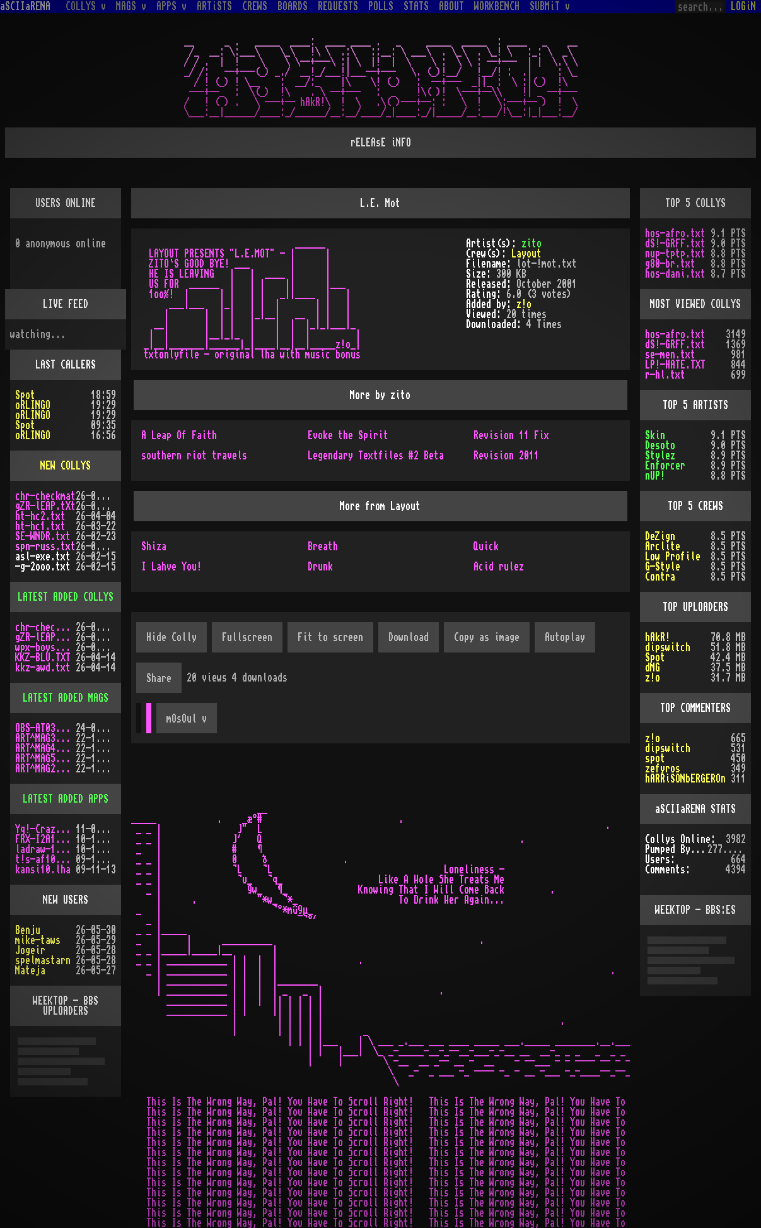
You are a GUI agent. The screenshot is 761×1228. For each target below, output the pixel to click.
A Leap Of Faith (179, 435)
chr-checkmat (45, 496)
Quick (486, 546)
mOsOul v (186, 719)
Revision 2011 (506, 456)
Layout (526, 254)
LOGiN (743, 6)
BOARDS (292, 6)
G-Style (662, 567)
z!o (524, 304)
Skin (655, 435)
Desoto (660, 445)
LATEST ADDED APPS (65, 799)
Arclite (662, 546)
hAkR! (657, 637)
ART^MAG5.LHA (45, 758)
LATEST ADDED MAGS (65, 698)
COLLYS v (86, 6)
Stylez (660, 456)
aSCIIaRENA (25, 6)
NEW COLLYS (65, 466)
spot (655, 758)
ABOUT (451, 6)
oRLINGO (32, 405)
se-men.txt (670, 355)
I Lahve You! (171, 567)
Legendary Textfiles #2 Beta (376, 456)
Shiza (153, 546)
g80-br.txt (670, 264)
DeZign (660, 536)
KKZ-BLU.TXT (43, 657)
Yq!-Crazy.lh (45, 829)
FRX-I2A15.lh (45, 839)
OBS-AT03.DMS (45, 728)
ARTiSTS (214, 6)
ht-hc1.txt (40, 526)
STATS (416, 6)
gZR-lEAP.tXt (45, 506)
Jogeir (30, 950)
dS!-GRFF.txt (675, 244)
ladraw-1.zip (45, 849)
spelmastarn (43, 960)
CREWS (254, 6)
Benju (27, 930)
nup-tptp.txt (675, 254)
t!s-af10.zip (45, 859)
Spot (25, 395)
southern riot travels (194, 456)
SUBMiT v (550, 6)
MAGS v (131, 6)
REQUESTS (338, 6)
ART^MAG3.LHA (45, 738)
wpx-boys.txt (45, 647)
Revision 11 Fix (511, 435)
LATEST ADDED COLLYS (65, 597)
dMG (652, 668)
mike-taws (38, 940)
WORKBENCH (497, 6)
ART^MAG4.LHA (45, 748)
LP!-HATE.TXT (675, 365)
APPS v (171, 6)
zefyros (662, 769)
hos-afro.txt (675, 233)
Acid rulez (498, 567)
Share (158, 678)
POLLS (380, 6)
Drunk (320, 567)
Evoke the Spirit (348, 435)
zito (531, 244)
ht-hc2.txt (40, 516)
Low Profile (672, 557)
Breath (323, 546)
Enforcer (665, 466)
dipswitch (667, 647)
